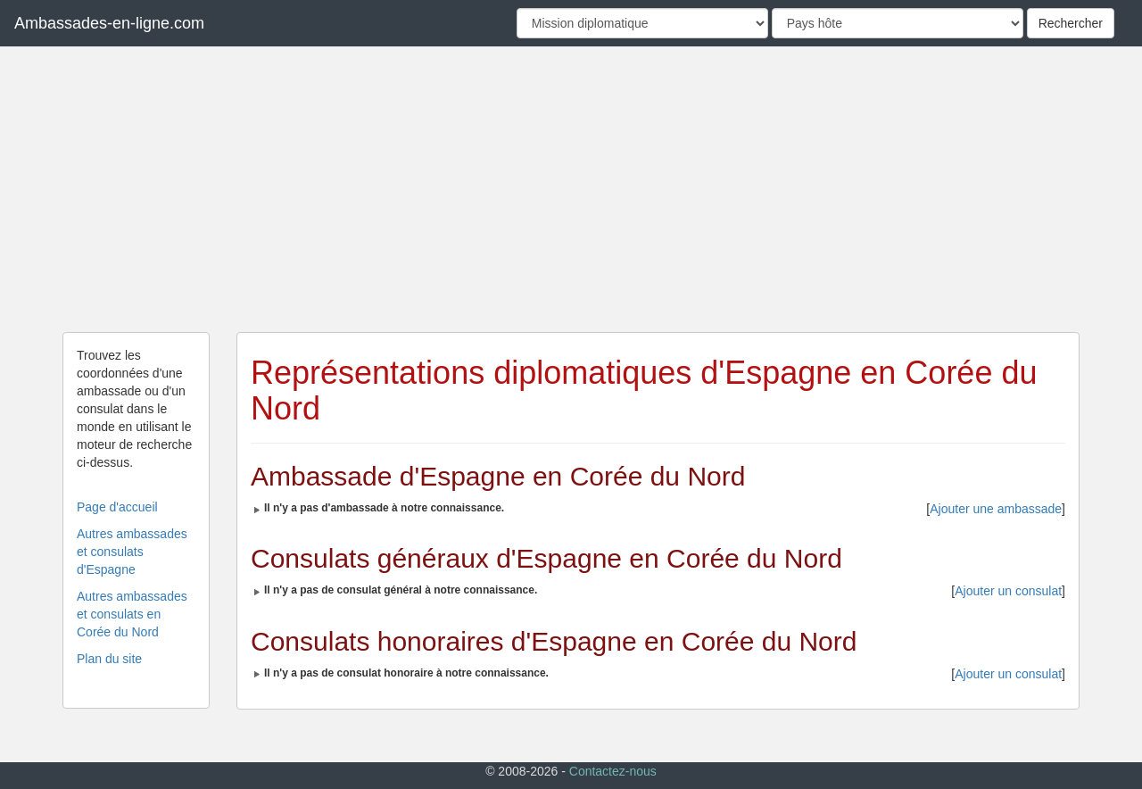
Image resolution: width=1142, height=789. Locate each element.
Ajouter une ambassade (996, 509)
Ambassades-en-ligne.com (109, 23)
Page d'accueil (117, 507)
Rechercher (1071, 23)
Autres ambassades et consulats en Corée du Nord (132, 614)
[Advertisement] (571, 189)
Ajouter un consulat (1008, 591)
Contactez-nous (613, 771)
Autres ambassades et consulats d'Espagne (132, 552)
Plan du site (109, 659)
